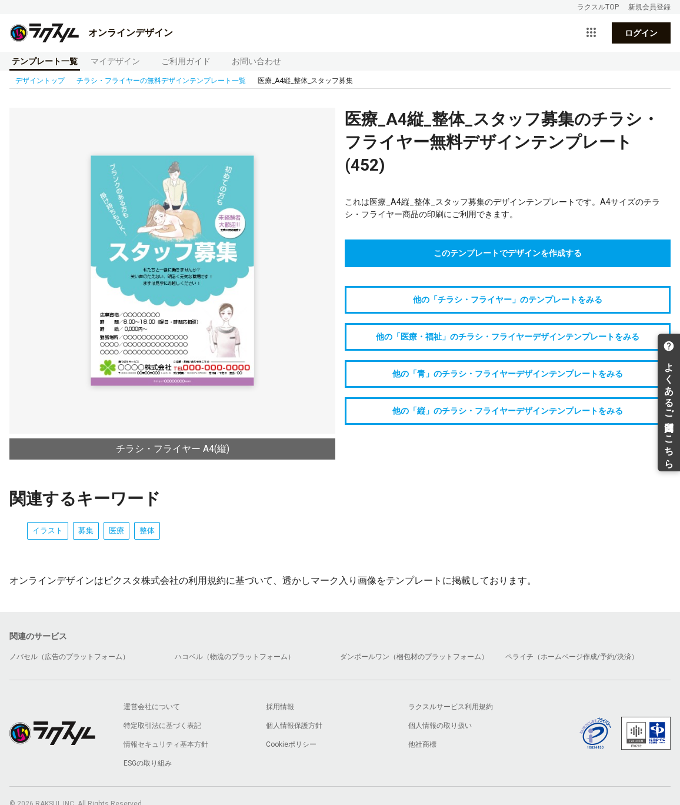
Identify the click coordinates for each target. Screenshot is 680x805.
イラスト (47, 530)
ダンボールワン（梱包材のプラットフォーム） (414, 657)
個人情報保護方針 (294, 725)
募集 (86, 530)
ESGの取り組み (148, 763)
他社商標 (422, 744)
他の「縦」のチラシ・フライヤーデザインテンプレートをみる (507, 410)
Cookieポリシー (291, 744)
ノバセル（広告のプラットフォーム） (69, 657)
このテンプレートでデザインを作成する (508, 253)
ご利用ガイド (186, 61)
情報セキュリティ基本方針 (166, 744)
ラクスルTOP (598, 7)
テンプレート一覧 (45, 61)
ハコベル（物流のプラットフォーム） (235, 657)
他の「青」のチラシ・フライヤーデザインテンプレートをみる (507, 373)
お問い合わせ (256, 61)
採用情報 (280, 707)
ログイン (641, 33)
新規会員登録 (649, 7)
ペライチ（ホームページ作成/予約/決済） (571, 657)
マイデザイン (115, 61)
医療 (116, 530)
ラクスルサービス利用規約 (450, 707)
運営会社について (152, 707)
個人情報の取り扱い (440, 725)
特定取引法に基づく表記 (162, 725)
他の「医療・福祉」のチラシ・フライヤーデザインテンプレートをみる (507, 336)
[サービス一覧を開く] (591, 33)
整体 (147, 530)
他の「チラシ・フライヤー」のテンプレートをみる (507, 299)
